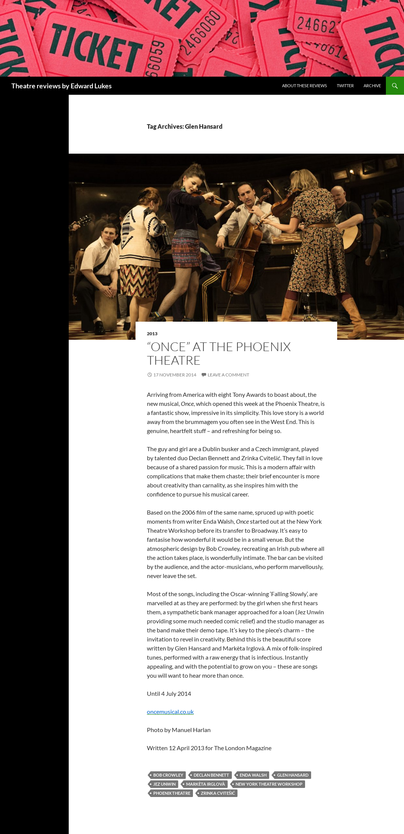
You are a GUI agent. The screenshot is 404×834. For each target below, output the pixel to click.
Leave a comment (228, 375)
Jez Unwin (164, 784)
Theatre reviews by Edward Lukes (61, 86)
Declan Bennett (211, 774)
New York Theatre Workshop (269, 784)
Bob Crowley (168, 774)
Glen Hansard (292, 774)
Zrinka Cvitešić (218, 793)
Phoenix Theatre (171, 793)
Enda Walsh (253, 774)
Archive (372, 85)
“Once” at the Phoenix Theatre (219, 353)
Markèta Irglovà (205, 784)
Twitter (345, 85)
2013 (152, 333)
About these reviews (304, 85)
